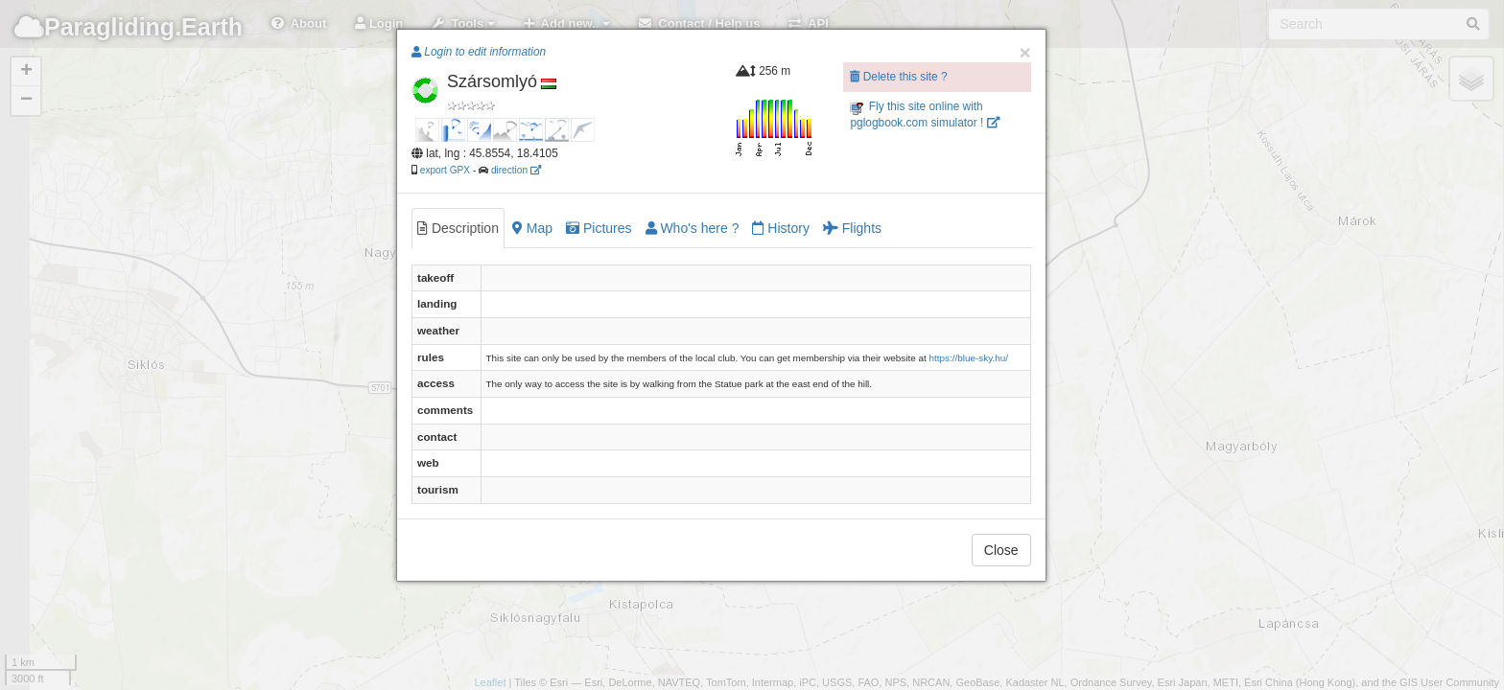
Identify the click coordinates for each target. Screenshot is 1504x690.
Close (1001, 550)
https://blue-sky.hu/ (968, 358)
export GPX (445, 170)
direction (516, 170)
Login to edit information (478, 51)
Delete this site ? (898, 76)
